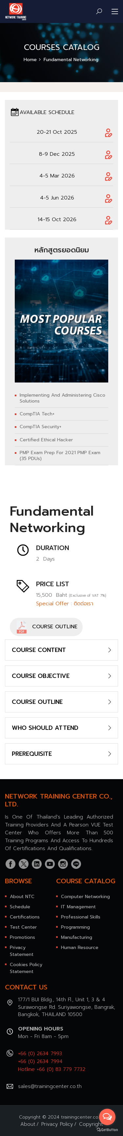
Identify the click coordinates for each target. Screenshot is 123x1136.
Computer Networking (85, 896)
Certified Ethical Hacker (46, 440)
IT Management (78, 906)
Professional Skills (80, 917)
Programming (75, 927)
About (27, 1124)
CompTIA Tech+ (37, 414)
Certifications (25, 917)
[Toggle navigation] (115, 12)
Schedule (20, 906)
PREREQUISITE (32, 753)
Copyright (91, 1124)
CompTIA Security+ (40, 427)
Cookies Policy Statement (26, 968)
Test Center (23, 927)
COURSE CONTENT (39, 650)
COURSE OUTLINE (46, 627)
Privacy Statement (21, 951)
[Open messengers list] (107, 1117)
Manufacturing (76, 937)
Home (30, 59)
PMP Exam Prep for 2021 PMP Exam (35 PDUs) (60, 456)
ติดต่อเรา (83, 604)
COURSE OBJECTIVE (41, 676)
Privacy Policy (57, 1124)
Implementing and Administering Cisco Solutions (62, 398)
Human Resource (79, 947)
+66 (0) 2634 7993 (40, 1053)
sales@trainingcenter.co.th (50, 1086)
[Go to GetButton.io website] (107, 1129)
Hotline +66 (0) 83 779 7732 (51, 1069)
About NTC (22, 896)
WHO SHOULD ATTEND (45, 727)
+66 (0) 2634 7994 (40, 1061)
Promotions (22, 937)
